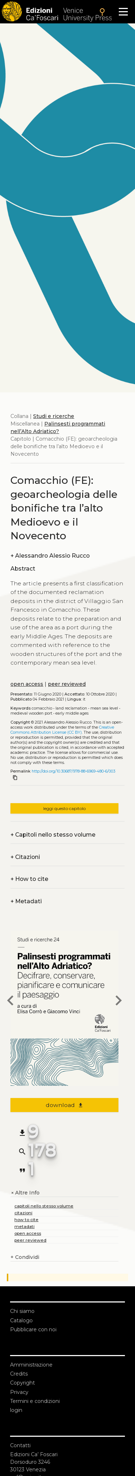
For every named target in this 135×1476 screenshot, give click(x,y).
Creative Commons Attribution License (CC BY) (62, 730)
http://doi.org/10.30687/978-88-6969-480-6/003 (73, 771)
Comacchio (42, 708)
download (65, 1105)
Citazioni (25, 857)
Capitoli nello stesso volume (52, 835)
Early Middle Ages (72, 713)
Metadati (26, 901)
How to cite (29, 879)
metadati (24, 1226)
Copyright (22, 1383)
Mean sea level (104, 708)
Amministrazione (31, 1365)
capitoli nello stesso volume (43, 1206)
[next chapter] (118, 1001)
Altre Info (25, 1193)
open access (26, 684)
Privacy (19, 1392)
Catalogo (21, 1320)
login (16, 1410)
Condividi (24, 1257)
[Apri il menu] (123, 11)
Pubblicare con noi (33, 1329)
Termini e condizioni (35, 1401)
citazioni (23, 1212)
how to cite (26, 1219)
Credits (19, 1374)
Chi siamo (22, 1311)
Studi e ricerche (53, 416)
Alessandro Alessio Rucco (50, 556)
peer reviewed (67, 684)
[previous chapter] (10, 1001)
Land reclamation (71, 708)
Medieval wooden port (31, 713)
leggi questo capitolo (64, 808)
